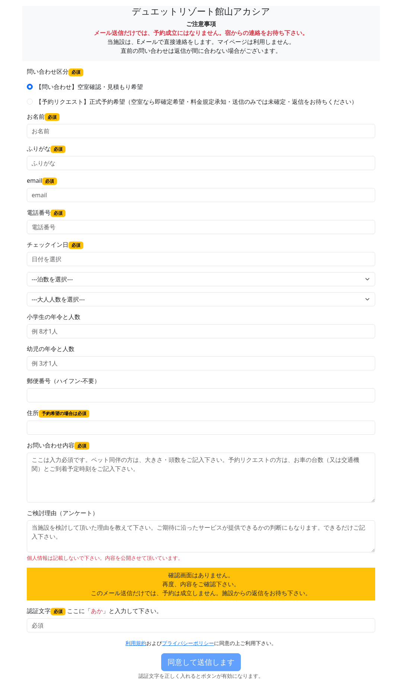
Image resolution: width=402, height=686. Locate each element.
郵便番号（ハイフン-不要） (63, 381)
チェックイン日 (55, 244)
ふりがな (46, 148)
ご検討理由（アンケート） (62, 513)
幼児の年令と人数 (50, 349)
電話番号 (46, 212)
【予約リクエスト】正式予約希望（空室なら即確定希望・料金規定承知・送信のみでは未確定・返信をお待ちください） (196, 102)
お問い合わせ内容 (58, 445)
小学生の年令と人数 (53, 317)
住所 (58, 413)
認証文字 (46, 611)
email (42, 180)
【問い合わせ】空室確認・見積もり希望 (89, 87)
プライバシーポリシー (188, 643)
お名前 (43, 116)
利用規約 (135, 643)
